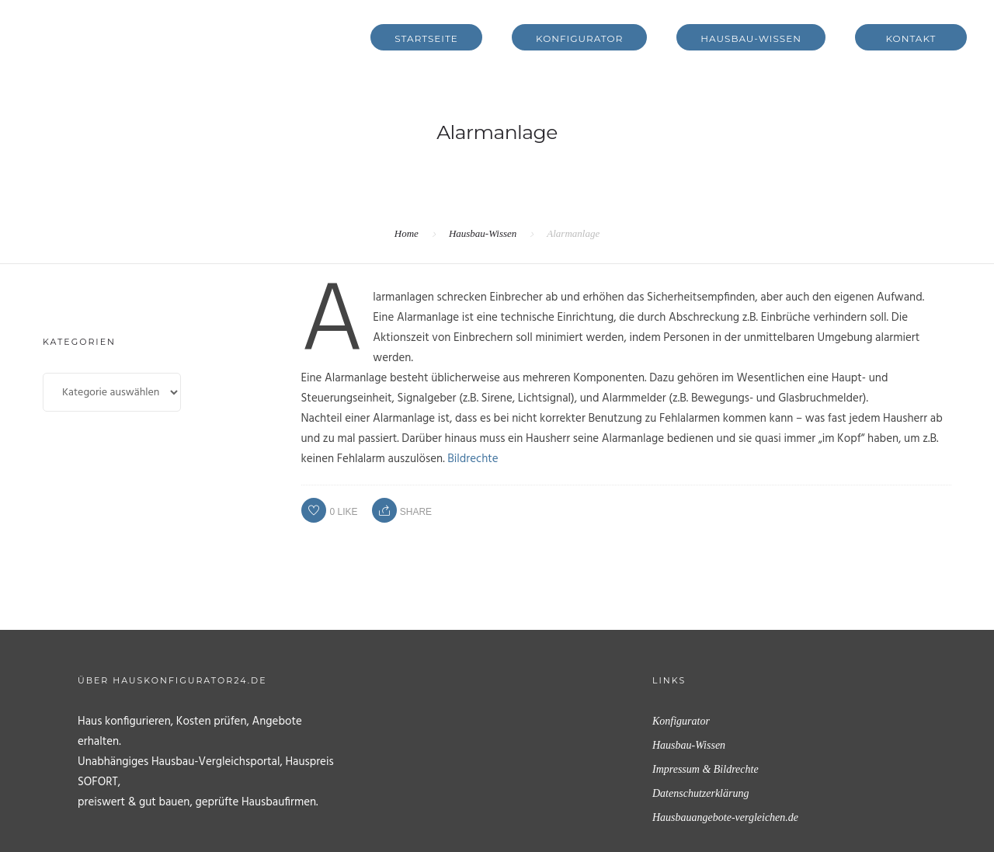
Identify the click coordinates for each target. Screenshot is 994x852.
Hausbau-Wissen (750, 38)
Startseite (426, 38)
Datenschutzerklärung (700, 793)
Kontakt (911, 38)
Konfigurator (579, 38)
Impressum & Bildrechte (705, 769)
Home (406, 233)
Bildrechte (472, 459)
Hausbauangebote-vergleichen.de (725, 817)
